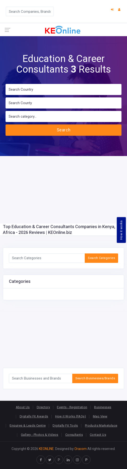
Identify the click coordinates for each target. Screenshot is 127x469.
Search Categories (101, 258)
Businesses (102, 407)
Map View (100, 416)
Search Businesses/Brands (95, 378)
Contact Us (98, 434)
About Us (23, 407)
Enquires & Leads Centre (28, 425)
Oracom (80, 449)
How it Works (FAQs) (70, 416)
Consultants (74, 434)
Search (63, 130)
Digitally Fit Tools (65, 425)
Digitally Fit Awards (34, 416)
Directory (43, 407)
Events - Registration (72, 407)
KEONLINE (46, 449)
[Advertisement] (63, 190)
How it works (121, 230)
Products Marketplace (101, 425)
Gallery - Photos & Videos (39, 434)
